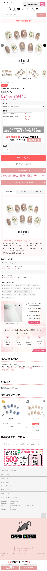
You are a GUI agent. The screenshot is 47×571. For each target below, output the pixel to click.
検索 (41, 15)
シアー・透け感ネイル (10, 294)
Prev (3, 415)
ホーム (2, 82)
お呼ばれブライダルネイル (33, 288)
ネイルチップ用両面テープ (9, 268)
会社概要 (3, 553)
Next (44, 45)
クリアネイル (7, 291)
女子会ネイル (21, 285)
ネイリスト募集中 (18, 553)
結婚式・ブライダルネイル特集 (12, 288)
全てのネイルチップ (12, 82)
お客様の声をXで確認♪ (8, 370)
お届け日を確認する (24, 170)
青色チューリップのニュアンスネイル (11, 423)
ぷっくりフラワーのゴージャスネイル (36, 427)
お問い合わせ (9, 553)
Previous (2, 45)
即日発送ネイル (8, 285)
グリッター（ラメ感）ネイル (24, 291)
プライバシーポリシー (29, 553)
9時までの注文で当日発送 (23, 21)
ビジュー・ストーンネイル (28, 294)
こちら (40, 366)
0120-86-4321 (33, 4)
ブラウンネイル (34, 285)
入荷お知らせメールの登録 (23, 182)
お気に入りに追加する (23, 164)
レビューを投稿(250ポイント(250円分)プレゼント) (16, 368)
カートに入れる (24, 158)
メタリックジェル (9, 297)
